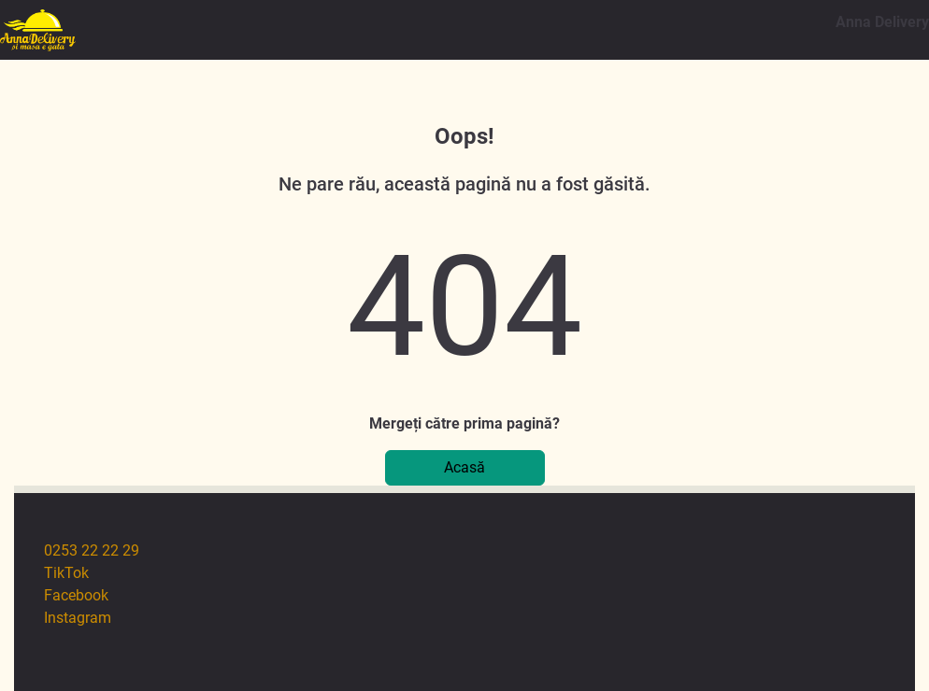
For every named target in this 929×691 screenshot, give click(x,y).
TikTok (66, 573)
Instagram (77, 618)
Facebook (76, 595)
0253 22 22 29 (91, 550)
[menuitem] (479, 551)
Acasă (464, 467)
